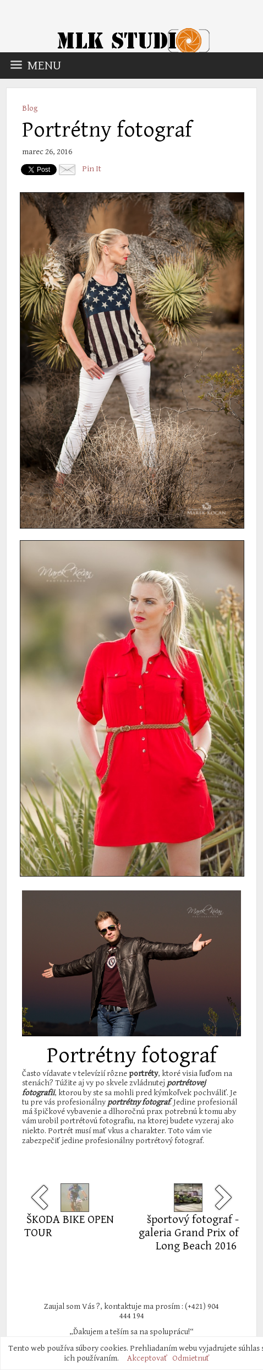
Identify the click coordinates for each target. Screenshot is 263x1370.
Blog (29, 108)
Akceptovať (147, 1358)
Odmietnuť (191, 1358)
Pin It (91, 168)
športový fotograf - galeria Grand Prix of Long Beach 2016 (189, 1233)
